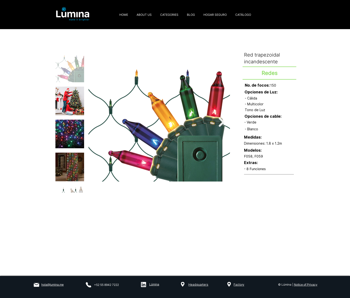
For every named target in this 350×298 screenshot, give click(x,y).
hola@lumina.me (52, 284)
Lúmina (154, 284)
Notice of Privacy (305, 284)
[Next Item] (221, 122)
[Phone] (88, 284)
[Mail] (36, 285)
